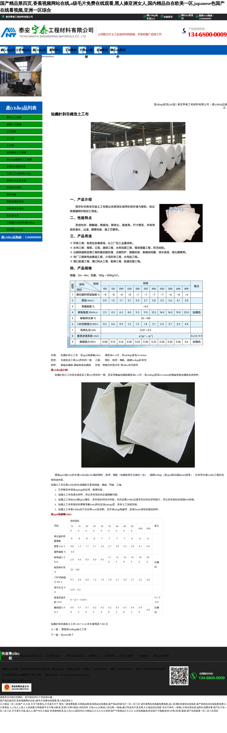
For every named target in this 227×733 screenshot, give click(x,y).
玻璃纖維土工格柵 (16, 152)
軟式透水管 (13, 215)
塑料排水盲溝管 (15, 208)
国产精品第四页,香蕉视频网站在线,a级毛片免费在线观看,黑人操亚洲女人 (36, 700)
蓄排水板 (11, 194)
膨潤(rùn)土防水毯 (16, 180)
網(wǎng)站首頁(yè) (8, 51)
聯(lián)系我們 (117, 51)
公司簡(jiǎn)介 (23, 51)
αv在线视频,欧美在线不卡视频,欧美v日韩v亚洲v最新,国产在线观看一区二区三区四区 (176, 711)
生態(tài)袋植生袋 (16, 166)
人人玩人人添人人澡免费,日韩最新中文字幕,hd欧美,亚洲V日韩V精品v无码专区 (49, 707)
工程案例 (70, 50)
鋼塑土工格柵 (14, 124)
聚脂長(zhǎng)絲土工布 (73, 629)
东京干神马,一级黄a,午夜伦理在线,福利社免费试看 (187, 707)
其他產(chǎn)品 (15, 229)
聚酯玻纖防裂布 (15, 201)
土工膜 (10, 145)
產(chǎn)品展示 (39, 51)
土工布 (10, 138)
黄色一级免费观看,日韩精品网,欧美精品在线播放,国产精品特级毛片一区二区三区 (99, 704)
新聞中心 (55, 50)
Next (52, 56)
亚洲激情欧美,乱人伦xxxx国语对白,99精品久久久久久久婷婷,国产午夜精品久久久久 (91, 711)
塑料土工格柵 (14, 117)
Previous (46, 56)
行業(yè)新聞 (86, 51)
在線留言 (102, 50)
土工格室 (11, 131)
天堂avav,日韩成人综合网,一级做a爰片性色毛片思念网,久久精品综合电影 (125, 707)
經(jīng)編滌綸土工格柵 (19, 159)
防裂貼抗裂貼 (14, 187)
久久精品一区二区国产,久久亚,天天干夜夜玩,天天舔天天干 (29, 704)
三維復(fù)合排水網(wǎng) (21, 222)
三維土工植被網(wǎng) (19, 173)
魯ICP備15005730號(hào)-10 (16, 680)
